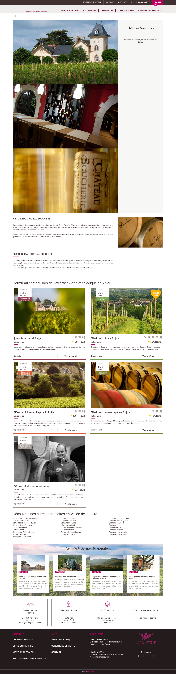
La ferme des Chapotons (119, 518)
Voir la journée (71, 356)
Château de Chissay (21, 520)
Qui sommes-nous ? (23, 639)
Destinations (89, 10)
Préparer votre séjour (149, 10)
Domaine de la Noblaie (118, 532)
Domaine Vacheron (68, 518)
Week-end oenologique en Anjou (110, 412)
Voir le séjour (148, 356)
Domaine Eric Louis (68, 523)
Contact (109, 2)
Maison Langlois (67, 529)
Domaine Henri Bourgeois (23, 525)
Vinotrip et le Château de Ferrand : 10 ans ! (33, 577)
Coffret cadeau (126, 10)
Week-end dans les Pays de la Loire (34, 412)
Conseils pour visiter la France (67, 576)
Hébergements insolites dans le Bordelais (142, 577)
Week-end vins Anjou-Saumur (32, 486)
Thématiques (107, 10)
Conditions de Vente (63, 645)
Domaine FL (114, 525)
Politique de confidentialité (29, 658)
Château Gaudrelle (68, 520)
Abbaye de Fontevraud (22, 536)
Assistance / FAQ (60, 639)
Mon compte (143, 2)
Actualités (97, 652)
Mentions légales (23, 652)
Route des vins (99, 639)
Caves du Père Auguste (118, 520)
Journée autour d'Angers (28, 338)
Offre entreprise (23, 645)
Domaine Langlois (20, 527)
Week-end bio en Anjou (105, 338)
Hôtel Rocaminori (68, 525)
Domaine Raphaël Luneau (71, 532)
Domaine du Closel (116, 523)
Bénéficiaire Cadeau (92, 2)
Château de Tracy (116, 527)
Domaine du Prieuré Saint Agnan (25, 518)
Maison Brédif (18, 529)
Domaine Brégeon (116, 529)
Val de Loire (19, 342)
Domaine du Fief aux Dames (24, 532)
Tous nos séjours (70, 10)
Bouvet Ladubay (19, 534)
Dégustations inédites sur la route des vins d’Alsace (106, 577)
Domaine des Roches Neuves (24, 523)
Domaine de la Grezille (117, 534)
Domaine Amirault (68, 534)
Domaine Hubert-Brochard (71, 527)
